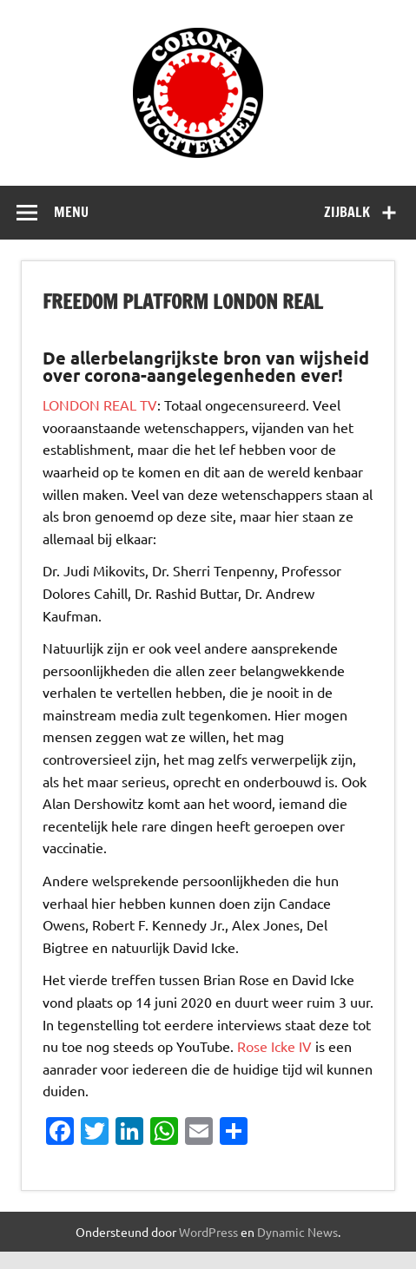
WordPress (208, 1231)
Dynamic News (297, 1231)
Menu (71, 211)
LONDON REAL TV (100, 404)
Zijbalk (347, 211)
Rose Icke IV (274, 1046)
